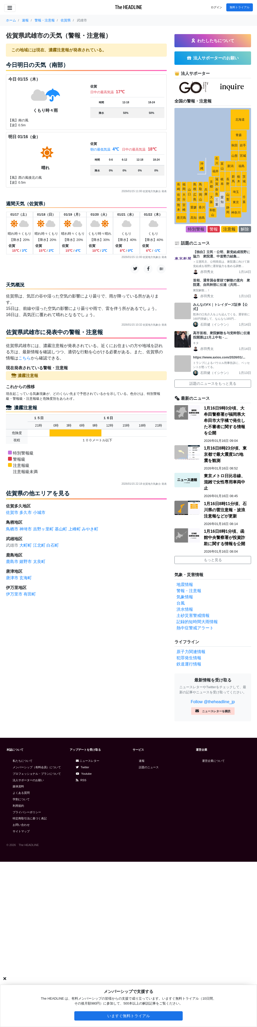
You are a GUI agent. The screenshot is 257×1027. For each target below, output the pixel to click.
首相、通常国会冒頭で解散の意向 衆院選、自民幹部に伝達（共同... (221, 282)
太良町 (39, 561)
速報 (141, 760)
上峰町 (74, 529)
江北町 (39, 545)
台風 (180, 603)
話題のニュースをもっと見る (212, 383)
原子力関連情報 (190, 651)
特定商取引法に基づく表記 (30, 818)
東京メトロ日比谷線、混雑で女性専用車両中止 (224, 482)
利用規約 (18, 805)
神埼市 (25, 529)
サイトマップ (21, 831)
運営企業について (213, 760)
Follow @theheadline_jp (213, 702)
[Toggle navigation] (9, 8)
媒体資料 (18, 786)
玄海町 (25, 578)
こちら (24, 358)
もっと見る (213, 560)
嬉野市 (25, 561)
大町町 (25, 545)
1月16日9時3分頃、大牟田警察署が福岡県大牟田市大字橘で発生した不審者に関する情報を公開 (224, 420)
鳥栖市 (12, 529)
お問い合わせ (21, 824)
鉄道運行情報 (188, 664)
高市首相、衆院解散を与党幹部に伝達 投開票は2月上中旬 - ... (222, 335)
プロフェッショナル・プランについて (37, 773)
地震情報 (184, 584)
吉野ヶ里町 (43, 529)
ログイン (216, 7)
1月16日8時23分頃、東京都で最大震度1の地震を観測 (225, 454)
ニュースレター (87, 760)
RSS (81, 780)
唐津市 (12, 578)
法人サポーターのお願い (28, 780)
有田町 (29, 594)
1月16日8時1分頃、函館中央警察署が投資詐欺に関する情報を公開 (224, 537)
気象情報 (184, 597)
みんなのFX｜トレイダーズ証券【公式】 (220, 307)
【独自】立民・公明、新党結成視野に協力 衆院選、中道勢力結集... (221, 254)
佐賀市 (12, 512)
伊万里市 (14, 594)
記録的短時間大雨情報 (197, 622)
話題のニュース (149, 767)
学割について (21, 799)
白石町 (52, 545)
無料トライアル (240, 7)
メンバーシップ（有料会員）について (37, 767)
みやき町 (90, 529)
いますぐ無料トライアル (128, 1016)
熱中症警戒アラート (195, 628)
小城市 (39, 512)
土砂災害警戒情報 (193, 615)
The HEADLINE (128, 7)
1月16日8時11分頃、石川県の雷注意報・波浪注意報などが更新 (225, 509)
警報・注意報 (188, 591)
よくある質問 (21, 792)
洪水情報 (184, 609)
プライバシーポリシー (27, 812)
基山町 (61, 529)
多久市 (25, 512)
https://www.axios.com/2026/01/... (219, 357)
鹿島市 (12, 561)
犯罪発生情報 (188, 658)
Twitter (82, 767)
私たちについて (23, 760)
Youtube (84, 773)
